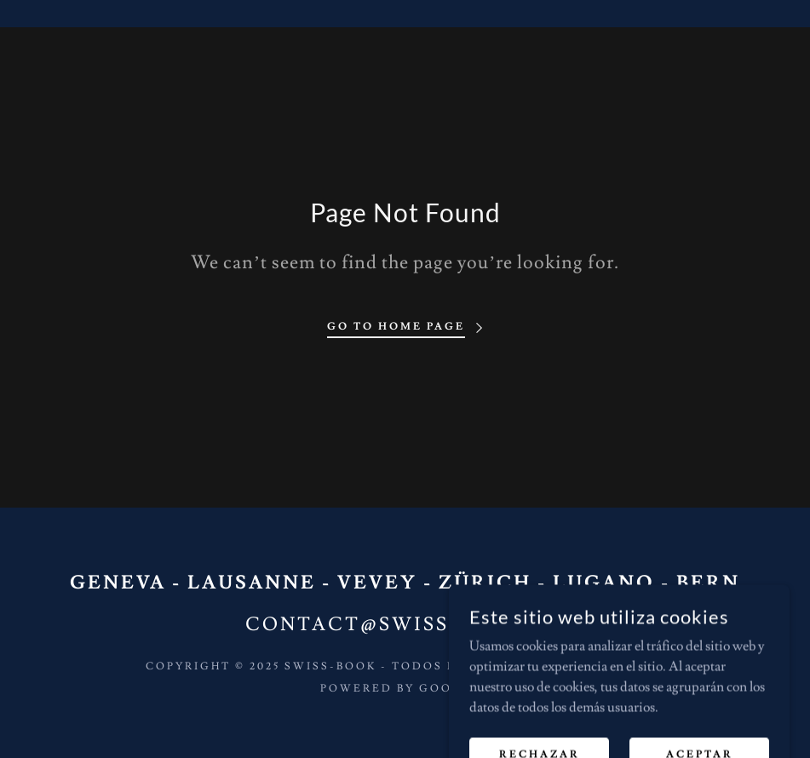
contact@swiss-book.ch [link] (405, 624)
